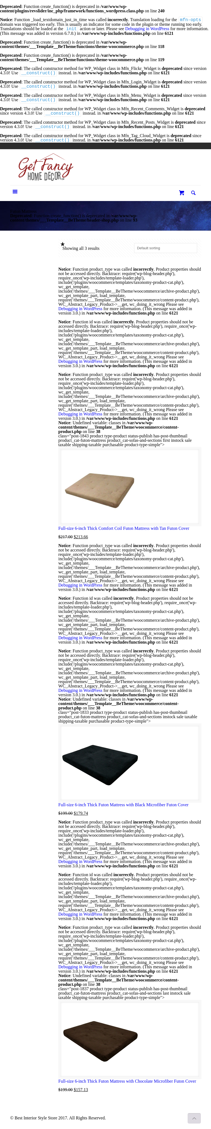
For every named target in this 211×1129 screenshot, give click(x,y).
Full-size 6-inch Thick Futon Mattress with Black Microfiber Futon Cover (123, 804)
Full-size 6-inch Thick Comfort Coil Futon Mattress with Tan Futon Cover (123, 528)
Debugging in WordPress (147, 29)
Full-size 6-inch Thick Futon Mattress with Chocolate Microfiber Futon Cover (127, 1081)
